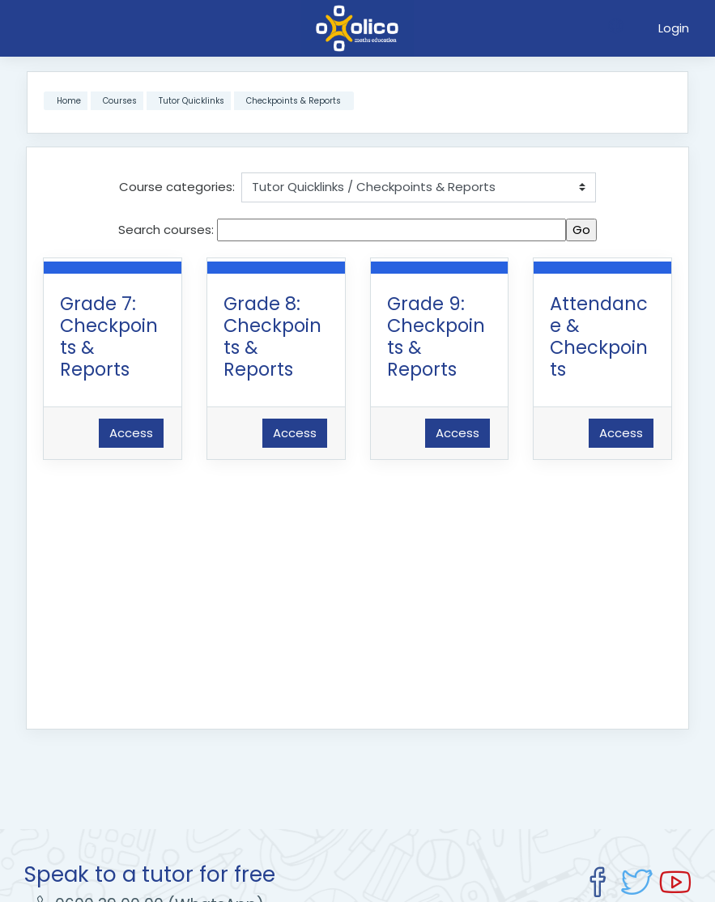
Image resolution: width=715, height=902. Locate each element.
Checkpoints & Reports (293, 101)
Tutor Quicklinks (191, 101)
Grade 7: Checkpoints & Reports (109, 336)
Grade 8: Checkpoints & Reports (272, 336)
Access (131, 432)
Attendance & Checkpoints (599, 336)
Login (673, 27)
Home (69, 101)
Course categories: (177, 186)
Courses (120, 101)
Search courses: (167, 229)
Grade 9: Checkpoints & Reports (436, 336)
